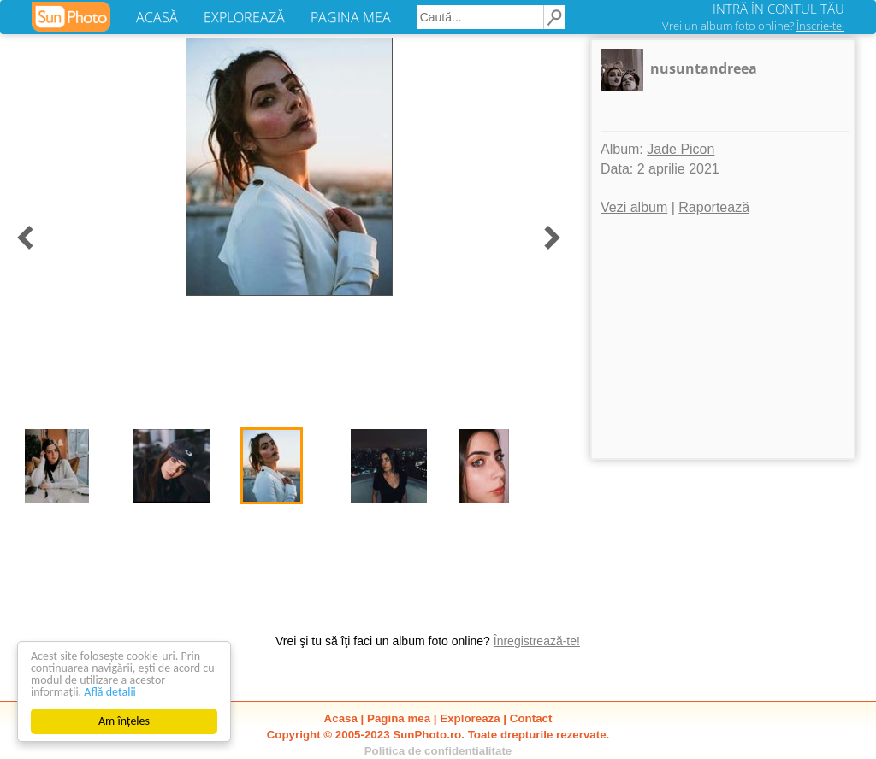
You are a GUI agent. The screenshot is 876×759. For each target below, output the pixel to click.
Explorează (470, 718)
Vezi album (634, 207)
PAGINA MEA (351, 17)
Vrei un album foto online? (753, 25)
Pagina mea (398, 718)
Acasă (341, 718)
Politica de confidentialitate (438, 750)
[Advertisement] (723, 343)
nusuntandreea (703, 68)
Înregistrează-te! (537, 641)
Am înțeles (124, 721)
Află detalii (110, 692)
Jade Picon (680, 149)
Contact (531, 718)
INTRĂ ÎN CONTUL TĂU (778, 8)
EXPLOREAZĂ (244, 17)
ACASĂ (157, 17)
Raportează (713, 207)
